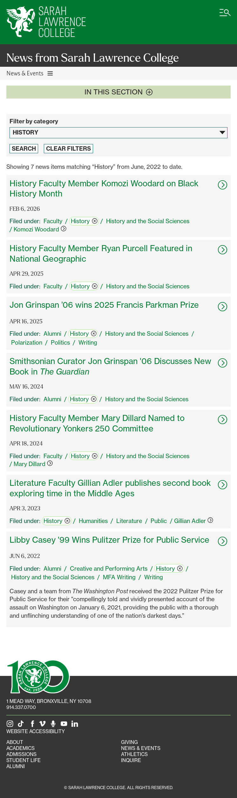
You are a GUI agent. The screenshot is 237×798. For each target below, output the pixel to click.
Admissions (21, 754)
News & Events (140, 748)
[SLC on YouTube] (65, 725)
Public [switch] (159, 520)
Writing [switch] (87, 342)
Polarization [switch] (26, 342)
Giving (129, 742)
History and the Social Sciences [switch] (147, 220)
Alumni (15, 766)
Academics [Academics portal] (20, 748)
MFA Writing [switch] (119, 577)
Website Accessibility (35, 731)
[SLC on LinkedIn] (76, 725)
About (14, 742)
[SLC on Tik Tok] (22, 725)
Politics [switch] (60, 342)
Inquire (131, 760)
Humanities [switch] (93, 520)
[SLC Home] (46, 22)
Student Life (23, 760)
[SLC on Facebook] (32, 725)
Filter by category (34, 121)
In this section (119, 92)
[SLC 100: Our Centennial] (38, 675)
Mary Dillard (33, 463)
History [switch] (84, 220)
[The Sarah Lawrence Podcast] (54, 725)
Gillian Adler (193, 520)
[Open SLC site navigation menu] (225, 16)
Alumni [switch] (52, 333)
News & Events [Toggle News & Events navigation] (30, 73)
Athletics (134, 754)
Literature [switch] (129, 520)
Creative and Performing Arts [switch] (108, 568)
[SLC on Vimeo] (43, 725)
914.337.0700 (21, 707)
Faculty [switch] (53, 220)
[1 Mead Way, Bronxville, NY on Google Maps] (48, 701)
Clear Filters (68, 148)
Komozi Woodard (40, 229)
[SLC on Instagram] (11, 725)
